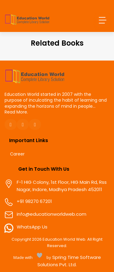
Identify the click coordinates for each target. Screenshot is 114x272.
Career (17, 154)
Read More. (16, 112)
